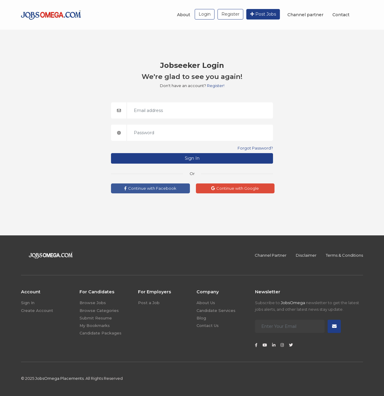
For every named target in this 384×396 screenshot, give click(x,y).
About (183, 14)
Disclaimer (306, 255)
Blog (201, 318)
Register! (215, 85)
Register (230, 14)
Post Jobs (263, 14)
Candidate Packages (101, 333)
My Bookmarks (95, 325)
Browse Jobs (93, 302)
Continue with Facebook (150, 188)
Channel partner (305, 14)
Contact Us (207, 325)
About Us (205, 302)
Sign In (192, 158)
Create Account (37, 310)
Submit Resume (96, 318)
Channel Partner (270, 255)
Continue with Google (235, 188)
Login (205, 14)
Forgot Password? (255, 148)
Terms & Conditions (344, 255)
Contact (341, 14)
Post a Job (149, 302)
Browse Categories (99, 310)
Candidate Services (216, 310)
